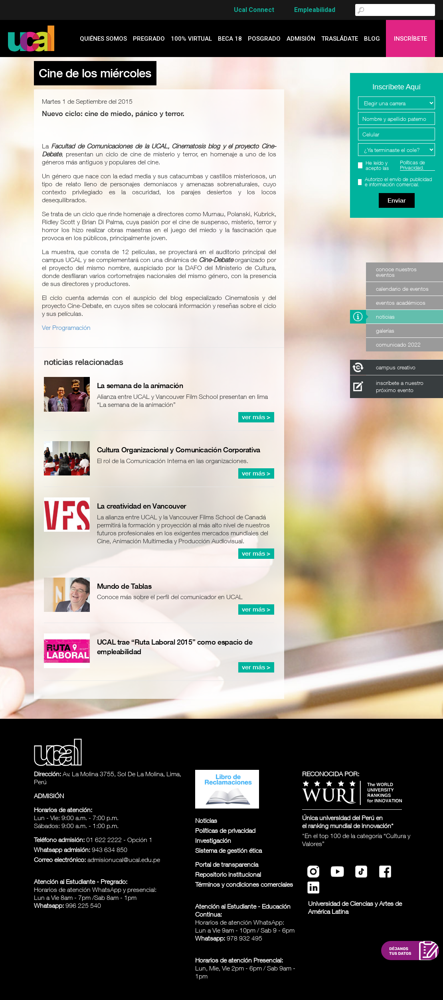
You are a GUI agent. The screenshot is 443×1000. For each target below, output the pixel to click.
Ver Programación (66, 327)
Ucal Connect (254, 10)
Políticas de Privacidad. (412, 165)
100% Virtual (191, 38)
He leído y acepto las (400, 165)
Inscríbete (410, 38)
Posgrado (264, 38)
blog (372, 38)
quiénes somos (103, 38)
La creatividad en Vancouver (141, 506)
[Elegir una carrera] (396, 103)
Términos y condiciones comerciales (244, 884)
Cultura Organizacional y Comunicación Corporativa (178, 450)
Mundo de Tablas (124, 586)
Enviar (397, 200)
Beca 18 (230, 38)
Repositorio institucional (228, 874)
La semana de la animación (140, 385)
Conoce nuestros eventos (396, 272)
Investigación (213, 840)
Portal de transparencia (226, 864)
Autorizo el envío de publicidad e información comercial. (398, 182)
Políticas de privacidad (225, 830)
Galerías (385, 330)
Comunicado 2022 (398, 344)
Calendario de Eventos (402, 288)
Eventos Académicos (400, 302)
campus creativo (395, 367)
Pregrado (149, 38)
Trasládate (339, 38)
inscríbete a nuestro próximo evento (399, 386)
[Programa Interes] (396, 149)
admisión (301, 38)
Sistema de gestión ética (228, 850)
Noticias (385, 316)
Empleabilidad (314, 10)
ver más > (256, 417)
